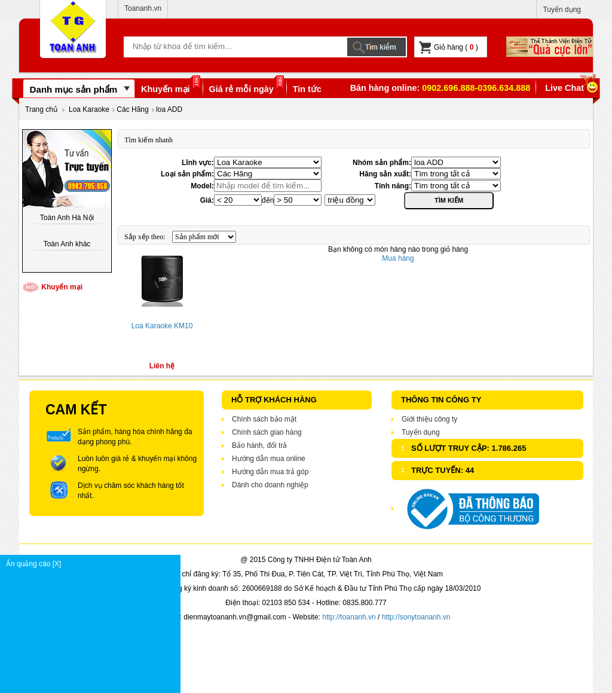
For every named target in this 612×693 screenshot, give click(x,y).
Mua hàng (398, 258)
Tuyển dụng (562, 9)
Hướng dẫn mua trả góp (270, 472)
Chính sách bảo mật (264, 419)
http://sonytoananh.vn (416, 617)
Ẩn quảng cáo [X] (93, 563)
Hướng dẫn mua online (268, 458)
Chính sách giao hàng (267, 432)
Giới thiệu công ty (429, 419)
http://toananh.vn (348, 617)
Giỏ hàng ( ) (448, 47)
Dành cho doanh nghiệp (270, 485)
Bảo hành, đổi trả (259, 445)
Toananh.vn (142, 8)
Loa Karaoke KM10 (162, 326)
